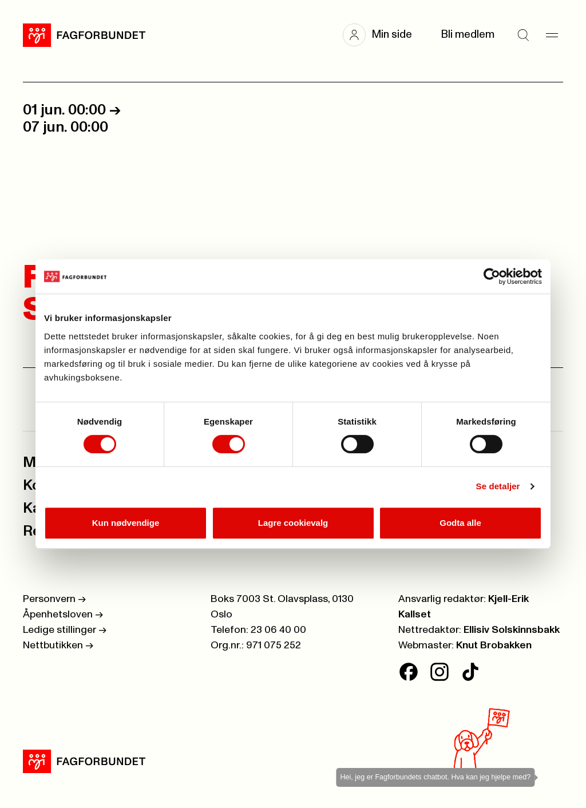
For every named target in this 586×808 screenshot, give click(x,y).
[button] (383, 34)
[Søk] (523, 34)
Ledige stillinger (64, 630)
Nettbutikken (58, 645)
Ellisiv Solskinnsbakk (512, 630)
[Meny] (551, 34)
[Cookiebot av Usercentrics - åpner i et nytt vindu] (492, 276)
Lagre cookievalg (293, 523)
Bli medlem (467, 34)
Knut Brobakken (494, 645)
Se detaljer (498, 486)
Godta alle (460, 523)
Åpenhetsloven (63, 614)
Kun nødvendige (126, 523)
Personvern (54, 599)
